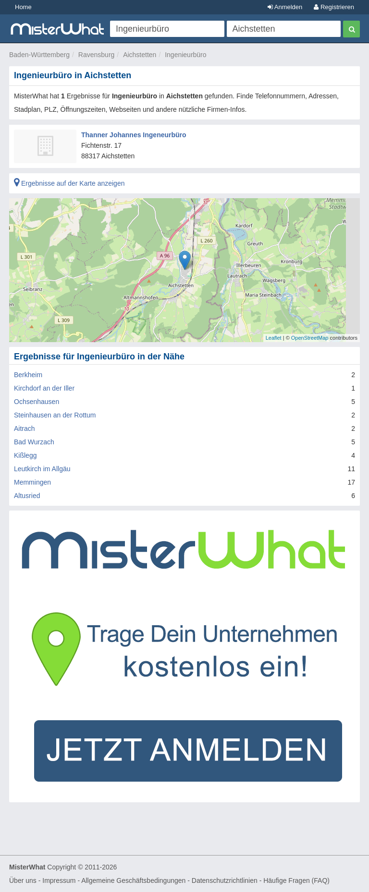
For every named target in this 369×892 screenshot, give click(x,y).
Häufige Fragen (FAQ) (296, 880)
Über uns (23, 880)
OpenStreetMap (310, 338)
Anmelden (285, 7)
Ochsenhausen (36, 401)
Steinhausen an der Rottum (55, 415)
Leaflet (274, 338)
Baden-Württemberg (39, 55)
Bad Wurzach (34, 442)
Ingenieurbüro (185, 55)
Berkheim (28, 375)
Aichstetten (139, 55)
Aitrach (24, 428)
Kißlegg (25, 455)
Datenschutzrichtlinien (225, 880)
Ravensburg (96, 55)
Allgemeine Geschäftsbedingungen (133, 880)
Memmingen (32, 482)
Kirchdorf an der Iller (44, 388)
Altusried (27, 496)
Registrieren (334, 7)
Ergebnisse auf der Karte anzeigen (69, 183)
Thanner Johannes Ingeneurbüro (133, 135)
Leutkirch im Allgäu (42, 469)
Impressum (58, 880)
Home (23, 7)
